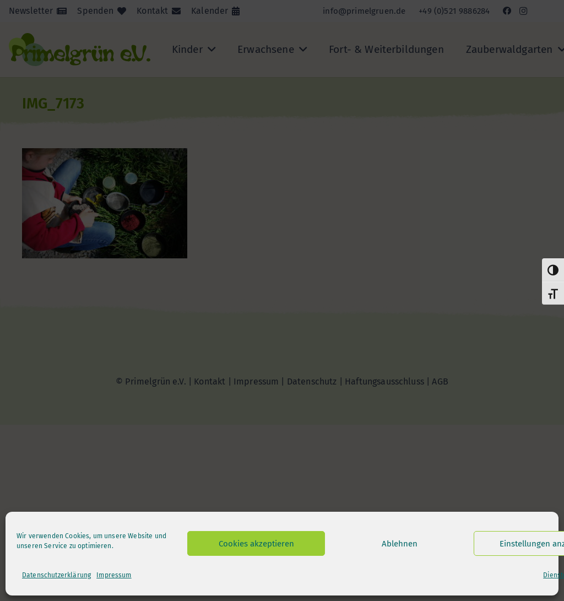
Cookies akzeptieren (256, 544)
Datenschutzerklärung (56, 575)
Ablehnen (399, 544)
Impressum (113, 575)
